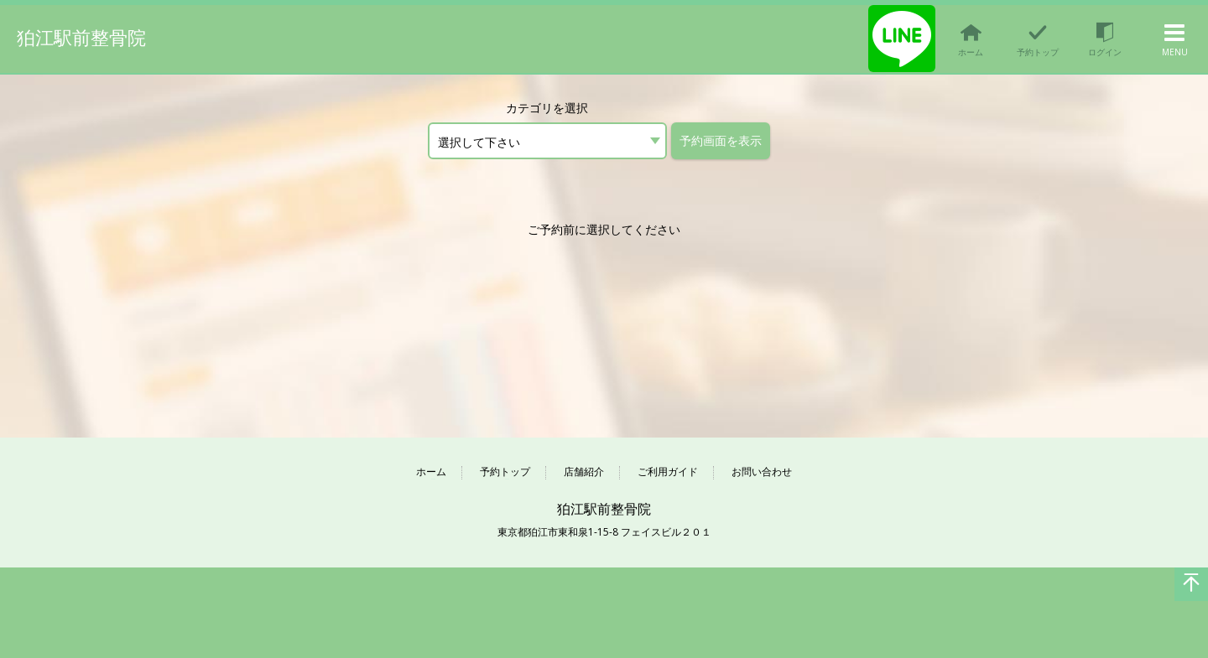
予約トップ (505, 472)
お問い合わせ (762, 472)
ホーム (431, 472)
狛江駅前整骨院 (81, 37)
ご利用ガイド (668, 472)
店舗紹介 (584, 472)
